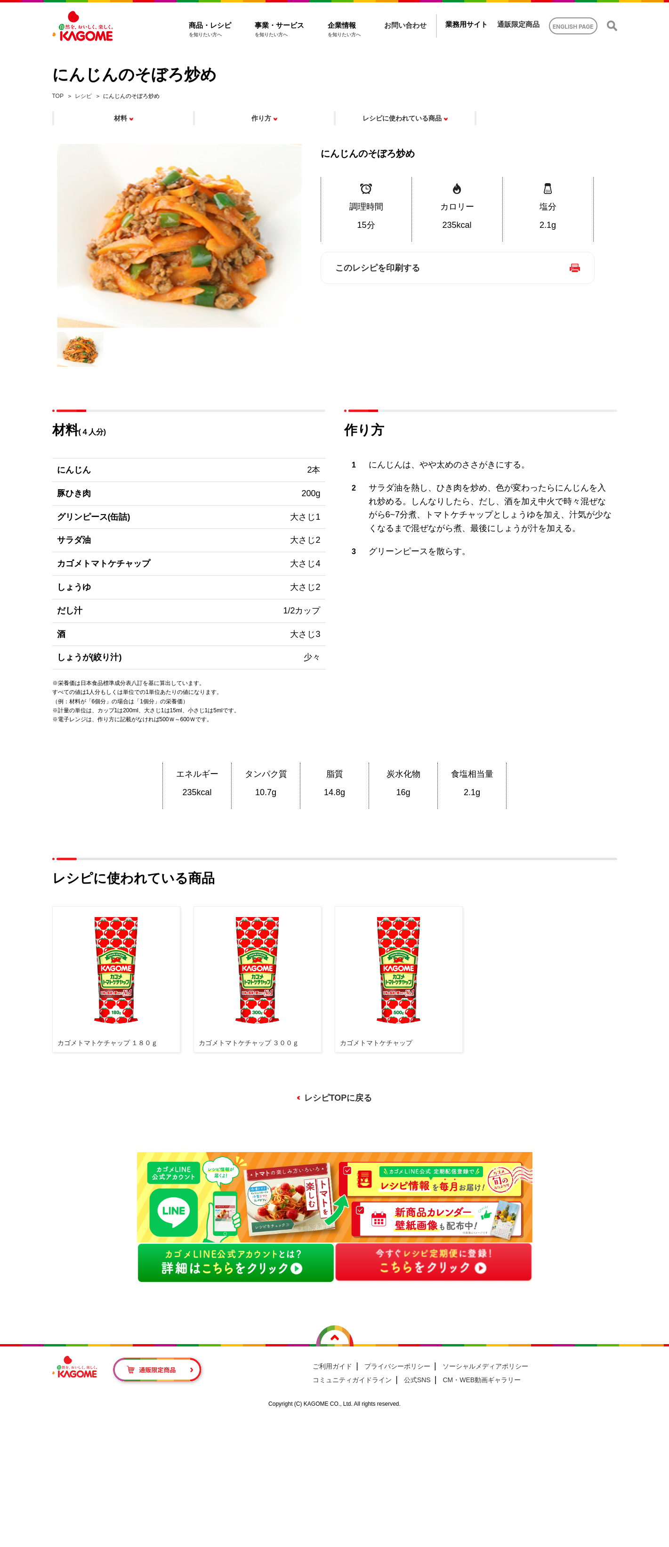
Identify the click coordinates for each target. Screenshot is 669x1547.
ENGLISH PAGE (573, 26)
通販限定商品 (518, 24)
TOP (58, 96)
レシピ (83, 96)
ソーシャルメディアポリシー (485, 1366)
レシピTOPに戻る (338, 1098)
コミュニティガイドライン (352, 1380)
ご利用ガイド (332, 1366)
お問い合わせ (405, 25)
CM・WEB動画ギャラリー (482, 1380)
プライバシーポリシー (397, 1366)
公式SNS (417, 1380)
